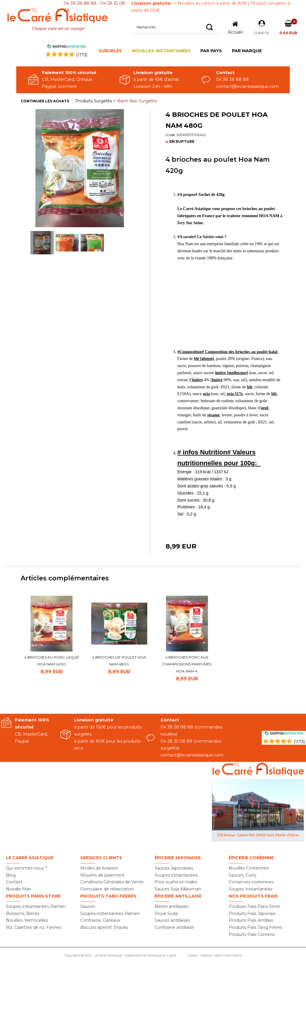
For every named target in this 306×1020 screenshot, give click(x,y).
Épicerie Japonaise (178, 857)
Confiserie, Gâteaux (100, 920)
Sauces (87, 906)
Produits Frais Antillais (251, 920)
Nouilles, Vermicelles (27, 920)
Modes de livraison (99, 868)
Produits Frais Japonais (252, 913)
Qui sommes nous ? (26, 868)
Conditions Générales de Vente (112, 882)
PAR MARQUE (247, 50)
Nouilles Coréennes (249, 868)
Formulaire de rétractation (107, 889)
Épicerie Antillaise (178, 896)
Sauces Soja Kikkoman (178, 889)
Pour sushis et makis (176, 882)
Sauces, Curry (242, 875)
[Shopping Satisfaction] (284, 734)
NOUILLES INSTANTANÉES (161, 50)
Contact (14, 882)
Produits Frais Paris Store (254, 906)
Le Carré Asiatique (29, 857)
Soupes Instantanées (250, 889)
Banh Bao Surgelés (137, 101)
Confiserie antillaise (174, 927)
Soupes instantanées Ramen (36, 906)
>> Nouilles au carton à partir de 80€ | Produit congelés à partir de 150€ (211, 7)
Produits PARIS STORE (33, 896)
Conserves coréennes (251, 882)
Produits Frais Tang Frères (255, 927)
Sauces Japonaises (174, 868)
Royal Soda (166, 913)
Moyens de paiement (102, 875)
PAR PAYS (211, 50)
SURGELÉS (110, 50)
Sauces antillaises (172, 920)
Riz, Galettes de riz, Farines (33, 927)
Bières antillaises (171, 906)
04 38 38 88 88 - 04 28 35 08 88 (94, 7)
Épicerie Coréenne (251, 857)
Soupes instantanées (176, 875)
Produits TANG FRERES (108, 896)
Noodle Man (18, 889)
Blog (11, 875)
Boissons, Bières (22, 913)
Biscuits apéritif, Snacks (104, 927)
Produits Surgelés (93, 101)
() (81, 55)
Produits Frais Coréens (252, 934)
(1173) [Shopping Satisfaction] (299, 741)
